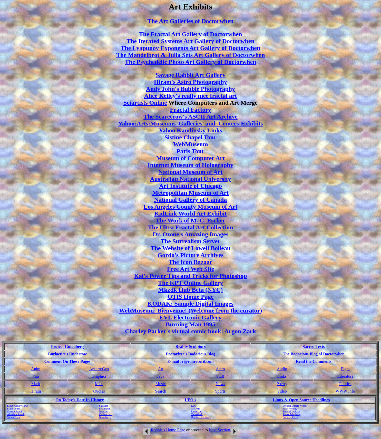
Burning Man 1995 (190, 324)
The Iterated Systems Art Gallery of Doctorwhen (190, 41)
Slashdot (103, 405)
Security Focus (290, 417)
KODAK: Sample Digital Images (190, 303)
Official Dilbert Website (295, 405)
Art (160, 369)
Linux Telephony (291, 414)
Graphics (99, 376)
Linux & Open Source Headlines (301, 400)
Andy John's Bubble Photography (190, 88)
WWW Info (345, 391)
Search (160, 391)
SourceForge (13, 417)
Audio (282, 369)
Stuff (220, 376)
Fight (345, 369)
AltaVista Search (15, 414)
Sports (220, 391)
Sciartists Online (145, 102)
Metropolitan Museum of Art (190, 192)
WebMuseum (190, 144)
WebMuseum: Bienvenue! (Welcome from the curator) (190, 310)
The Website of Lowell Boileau (191, 248)
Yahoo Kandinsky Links (190, 130)
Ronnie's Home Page (164, 430)
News (220, 384)
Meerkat (103, 411)
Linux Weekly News (17, 405)
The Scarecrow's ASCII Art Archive (190, 116)
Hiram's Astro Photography (190, 82)
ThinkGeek (197, 414)
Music (160, 384)
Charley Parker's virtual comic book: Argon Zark (190, 331)
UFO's (190, 400)
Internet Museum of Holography (190, 165)
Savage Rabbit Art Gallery (190, 75)
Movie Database (291, 411)
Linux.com (196, 411)
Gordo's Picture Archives (191, 255)
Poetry (282, 384)
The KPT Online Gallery (190, 282)
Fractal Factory (190, 109)
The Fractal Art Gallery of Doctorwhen (190, 34)
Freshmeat (104, 408)
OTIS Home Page (191, 296)
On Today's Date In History (79, 400)
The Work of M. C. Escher (190, 220)
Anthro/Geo (99, 369)
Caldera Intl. (105, 414)
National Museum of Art (191, 172)
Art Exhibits (190, 6)
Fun (36, 376)
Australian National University (190, 178)
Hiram (36, 391)
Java (160, 376)
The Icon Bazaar (190, 262)
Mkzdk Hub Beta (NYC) (190, 289)
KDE (194, 405)
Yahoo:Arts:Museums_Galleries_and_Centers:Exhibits (190, 123)
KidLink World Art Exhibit (190, 213)
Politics (345, 384)
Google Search (14, 411)
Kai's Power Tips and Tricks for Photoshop (190, 275)
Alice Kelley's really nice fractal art (190, 95)
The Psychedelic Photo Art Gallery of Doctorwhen (190, 61)
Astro (220, 369)
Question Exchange (201, 417)
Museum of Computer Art (190, 158)
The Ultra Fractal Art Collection (190, 227)
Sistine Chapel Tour (190, 137)
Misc (99, 384)
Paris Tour (190, 151)
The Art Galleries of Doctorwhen (191, 21)
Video (282, 391)
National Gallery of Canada (190, 199)
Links (282, 376)
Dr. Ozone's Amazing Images (190, 234)
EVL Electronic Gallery (190, 317)
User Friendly (290, 408)
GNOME (196, 408)
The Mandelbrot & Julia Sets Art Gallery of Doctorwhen (190, 55)
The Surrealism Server (190, 241)
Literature (345, 376)
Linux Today (13, 408)
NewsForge (105, 417)
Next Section (223, 430)
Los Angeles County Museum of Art (190, 206)
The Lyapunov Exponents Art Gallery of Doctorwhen (190, 48)
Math (35, 384)
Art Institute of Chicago (190, 185)
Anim (35, 369)
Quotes (99, 391)
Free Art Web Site (190, 269)
